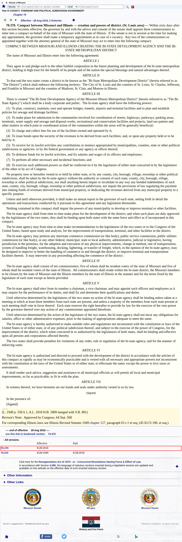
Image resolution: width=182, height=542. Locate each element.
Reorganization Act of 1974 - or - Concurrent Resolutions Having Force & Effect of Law (90, 461)
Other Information (19, 475)
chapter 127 (97, 423)
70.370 (5, 448)
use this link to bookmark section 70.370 (31, 434)
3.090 (53, 465)
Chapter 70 (19, 14)
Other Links (15, 482)
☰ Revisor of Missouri (15, 3)
